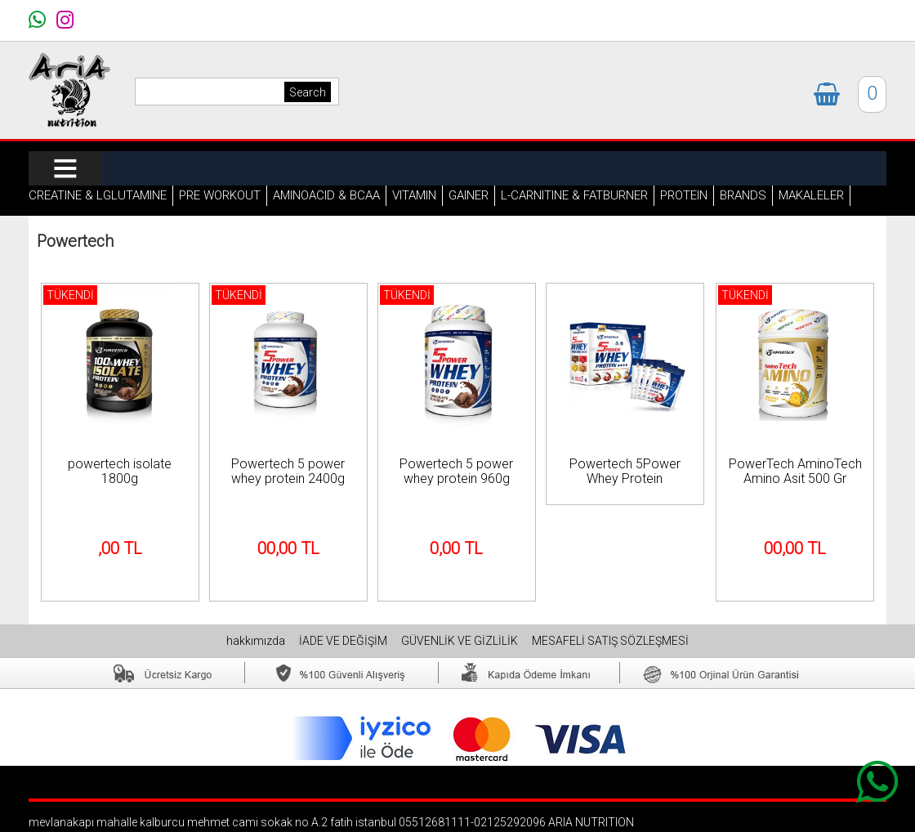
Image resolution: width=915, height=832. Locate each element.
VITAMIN (414, 195)
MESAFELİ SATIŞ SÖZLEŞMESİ (610, 640)
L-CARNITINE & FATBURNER (574, 195)
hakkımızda (257, 640)
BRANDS (743, 195)
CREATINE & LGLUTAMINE (98, 195)
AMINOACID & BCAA (326, 195)
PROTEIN (683, 195)
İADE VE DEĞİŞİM (344, 640)
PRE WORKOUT (220, 195)
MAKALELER (811, 195)
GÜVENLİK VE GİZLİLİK (460, 640)
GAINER (469, 195)
